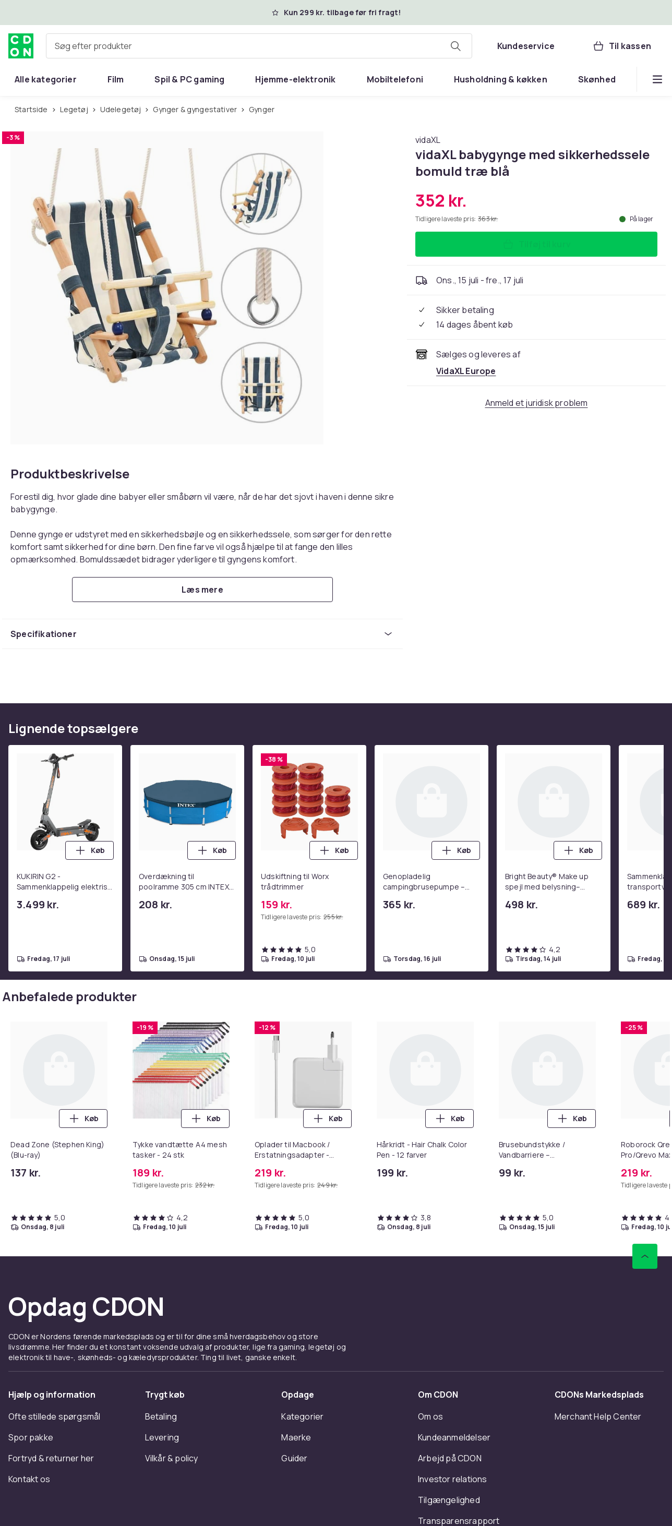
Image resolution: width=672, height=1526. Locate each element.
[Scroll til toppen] (644, 1256)
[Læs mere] (202, 589)
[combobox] (259, 45)
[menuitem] (45, 79)
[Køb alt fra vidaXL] (427, 140)
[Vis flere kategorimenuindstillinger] (657, 79)
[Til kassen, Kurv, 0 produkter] (622, 45)
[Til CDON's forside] (20, 45)
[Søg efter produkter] (455, 45)
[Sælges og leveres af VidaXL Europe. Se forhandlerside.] (466, 371)
